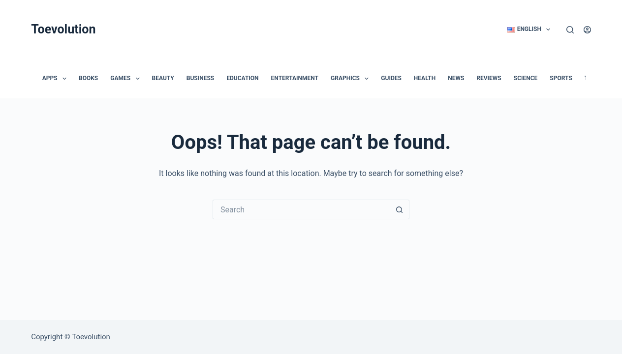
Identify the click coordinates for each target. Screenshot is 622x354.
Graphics (352, 79)
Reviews (488, 78)
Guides (391, 78)
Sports (561, 78)
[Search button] (399, 209)
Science (526, 78)
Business (200, 78)
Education (242, 78)
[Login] (587, 29)
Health (424, 78)
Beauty (163, 78)
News (456, 78)
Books (88, 78)
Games (126, 79)
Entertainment (294, 78)
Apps (56, 79)
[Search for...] (301, 209)
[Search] (570, 29)
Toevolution (63, 29)
